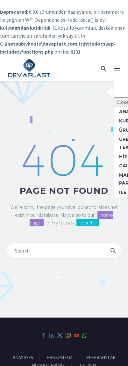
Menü (117, 68)
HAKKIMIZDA (59, 357)
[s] (64, 251)
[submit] (113, 251)
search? (88, 222)
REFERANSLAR (101, 357)
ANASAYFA (23, 357)
